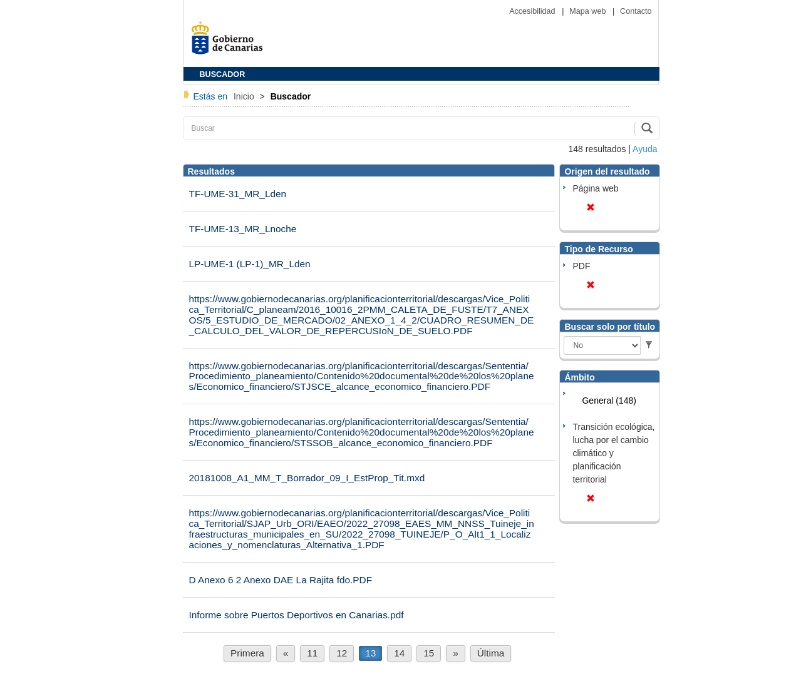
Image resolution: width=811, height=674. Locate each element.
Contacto (635, 11)
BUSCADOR (222, 74)
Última (491, 653)
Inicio (245, 96)
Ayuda (645, 149)
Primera (247, 653)
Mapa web (588, 11)
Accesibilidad (533, 11)
